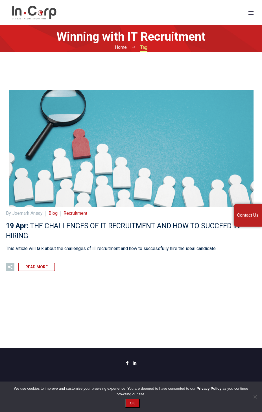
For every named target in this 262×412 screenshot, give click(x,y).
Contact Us (248, 215)
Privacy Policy (209, 388)
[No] (255, 397)
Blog (53, 213)
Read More (36, 267)
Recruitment (75, 213)
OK (132, 403)
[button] (10, 267)
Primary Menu (251, 13)
